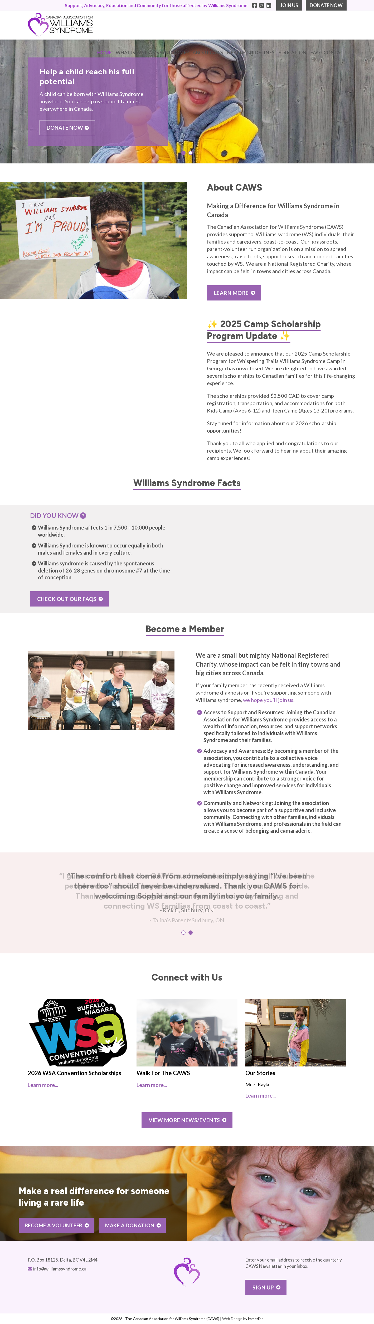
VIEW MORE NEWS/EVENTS (184, 1120)
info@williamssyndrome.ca (59, 1269)
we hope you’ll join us (268, 700)
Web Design (232, 1318)
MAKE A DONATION (129, 1225)
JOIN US (289, 5)
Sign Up (263, 1287)
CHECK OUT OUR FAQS (66, 599)
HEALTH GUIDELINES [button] (250, 52)
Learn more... (43, 1085)
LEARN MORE (231, 293)
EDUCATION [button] (292, 52)
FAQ (315, 52)
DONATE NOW (326, 5)
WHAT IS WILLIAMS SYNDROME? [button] (152, 52)
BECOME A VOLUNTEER (53, 1225)
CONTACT (335, 52)
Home (104, 52)
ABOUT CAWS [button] (208, 52)
